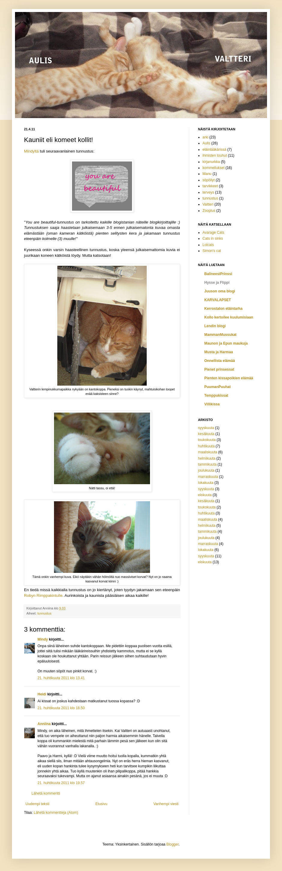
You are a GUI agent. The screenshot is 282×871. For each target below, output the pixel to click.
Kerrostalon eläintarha (223, 309)
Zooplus (208, 211)
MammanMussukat (220, 335)
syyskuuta (206, 428)
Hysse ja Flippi (217, 282)
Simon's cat (211, 251)
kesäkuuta (206, 434)
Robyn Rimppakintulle (43, 595)
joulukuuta (206, 470)
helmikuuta (206, 458)
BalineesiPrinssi (218, 274)
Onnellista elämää (219, 361)
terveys (208, 192)
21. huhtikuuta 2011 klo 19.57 (61, 783)
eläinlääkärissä (214, 149)
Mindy (43, 639)
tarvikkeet (210, 186)
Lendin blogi (215, 326)
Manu (207, 174)
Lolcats (208, 245)
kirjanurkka (211, 162)
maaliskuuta (207, 452)
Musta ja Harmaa (218, 352)
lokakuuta (205, 483)
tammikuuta (207, 464)
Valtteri (207, 204)
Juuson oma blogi (219, 291)
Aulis (206, 143)
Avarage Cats (213, 232)
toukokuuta (207, 440)
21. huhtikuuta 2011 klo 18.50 (61, 708)
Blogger (172, 844)
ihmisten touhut (214, 155)
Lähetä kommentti (46, 793)
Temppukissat (216, 395)
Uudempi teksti (37, 804)
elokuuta (205, 495)
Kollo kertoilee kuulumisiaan (228, 317)
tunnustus (45, 613)
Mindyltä (31, 151)
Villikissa (212, 404)
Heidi (42, 694)
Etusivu (101, 804)
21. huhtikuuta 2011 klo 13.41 (61, 678)
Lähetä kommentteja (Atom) (56, 812)
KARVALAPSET (217, 300)
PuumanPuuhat (217, 387)
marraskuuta (208, 477)
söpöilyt (208, 180)
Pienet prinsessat (219, 369)
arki (205, 137)
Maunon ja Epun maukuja (226, 343)
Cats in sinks (212, 238)
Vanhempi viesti (165, 804)
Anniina (44, 724)
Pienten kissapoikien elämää (228, 378)
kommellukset (213, 168)
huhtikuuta (206, 446)
